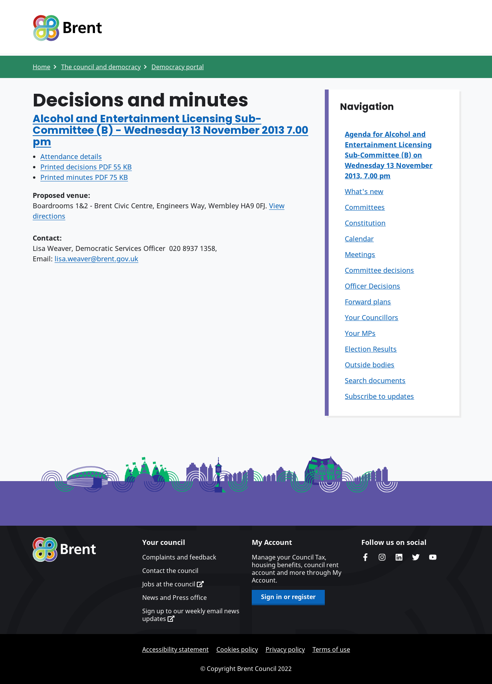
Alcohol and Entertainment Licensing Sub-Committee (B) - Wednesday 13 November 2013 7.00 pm (170, 130)
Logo (67, 28)
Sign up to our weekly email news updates (190, 615)
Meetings (360, 254)
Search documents (375, 380)
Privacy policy (285, 649)
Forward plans (368, 301)
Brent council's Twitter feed (416, 557)
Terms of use (331, 649)
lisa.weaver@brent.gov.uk (96, 258)
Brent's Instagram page (382, 557)
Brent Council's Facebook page (365, 557)
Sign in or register (288, 597)
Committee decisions (379, 270)
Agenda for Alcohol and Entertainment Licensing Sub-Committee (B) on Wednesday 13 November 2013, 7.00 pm (388, 154)
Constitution (365, 222)
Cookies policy (237, 649)
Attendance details (71, 156)
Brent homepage (64, 549)
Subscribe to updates (379, 396)
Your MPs (360, 333)
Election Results (371, 349)
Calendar (359, 238)
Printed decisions (86, 166)
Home (41, 67)
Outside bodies (369, 364)
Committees (365, 207)
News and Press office (174, 597)
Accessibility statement (175, 649)
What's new (364, 191)
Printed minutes (84, 177)
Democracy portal (177, 67)
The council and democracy (101, 67)
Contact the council (170, 570)
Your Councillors (371, 317)
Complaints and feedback (179, 557)
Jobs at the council (173, 584)
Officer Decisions (372, 286)
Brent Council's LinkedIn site (399, 557)
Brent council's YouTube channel (433, 557)
